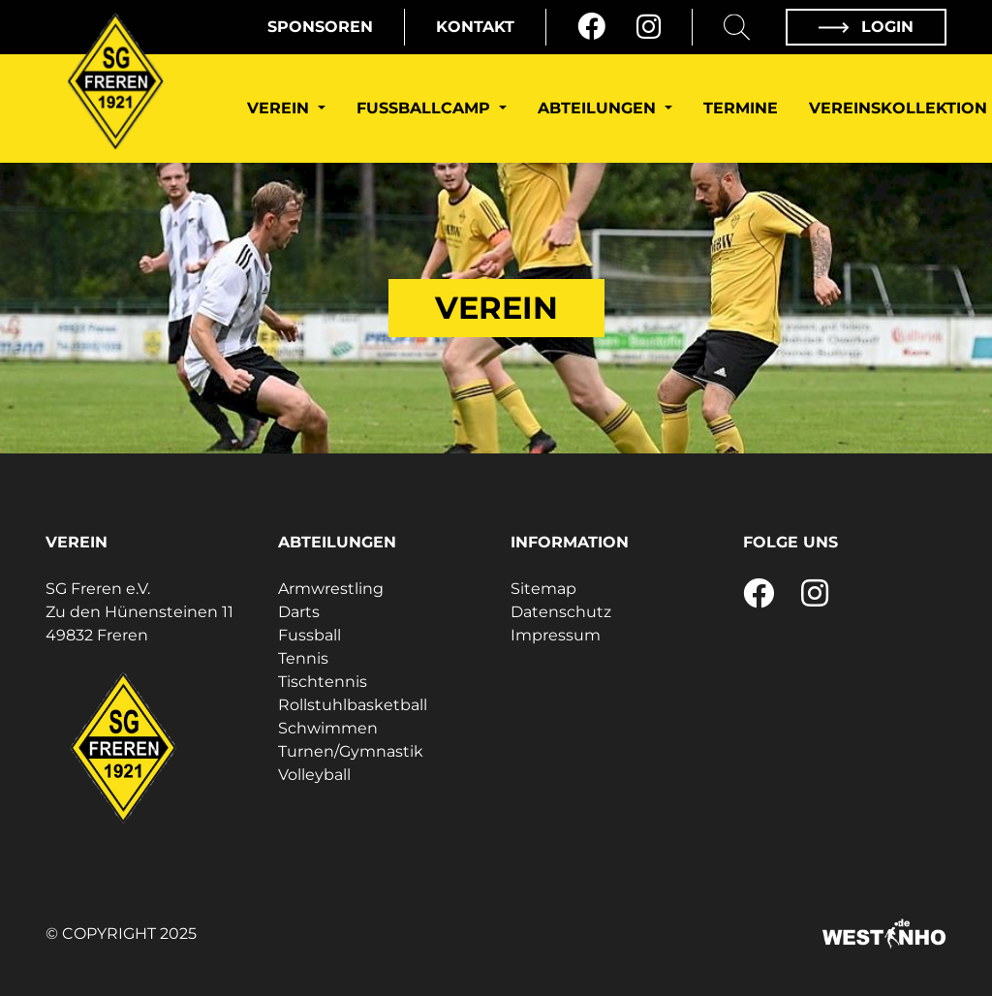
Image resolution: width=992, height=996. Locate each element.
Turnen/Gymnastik (350, 751)
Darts (299, 612)
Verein (280, 108)
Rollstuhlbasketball (352, 705)
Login (866, 26)
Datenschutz (561, 612)
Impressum (556, 635)
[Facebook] (591, 27)
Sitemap (543, 588)
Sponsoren (320, 26)
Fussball (309, 635)
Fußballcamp (425, 108)
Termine (740, 108)
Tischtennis (322, 681)
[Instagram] (648, 27)
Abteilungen (599, 108)
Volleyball (314, 774)
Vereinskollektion (898, 108)
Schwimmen (328, 728)
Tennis (303, 658)
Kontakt (475, 26)
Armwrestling (331, 588)
